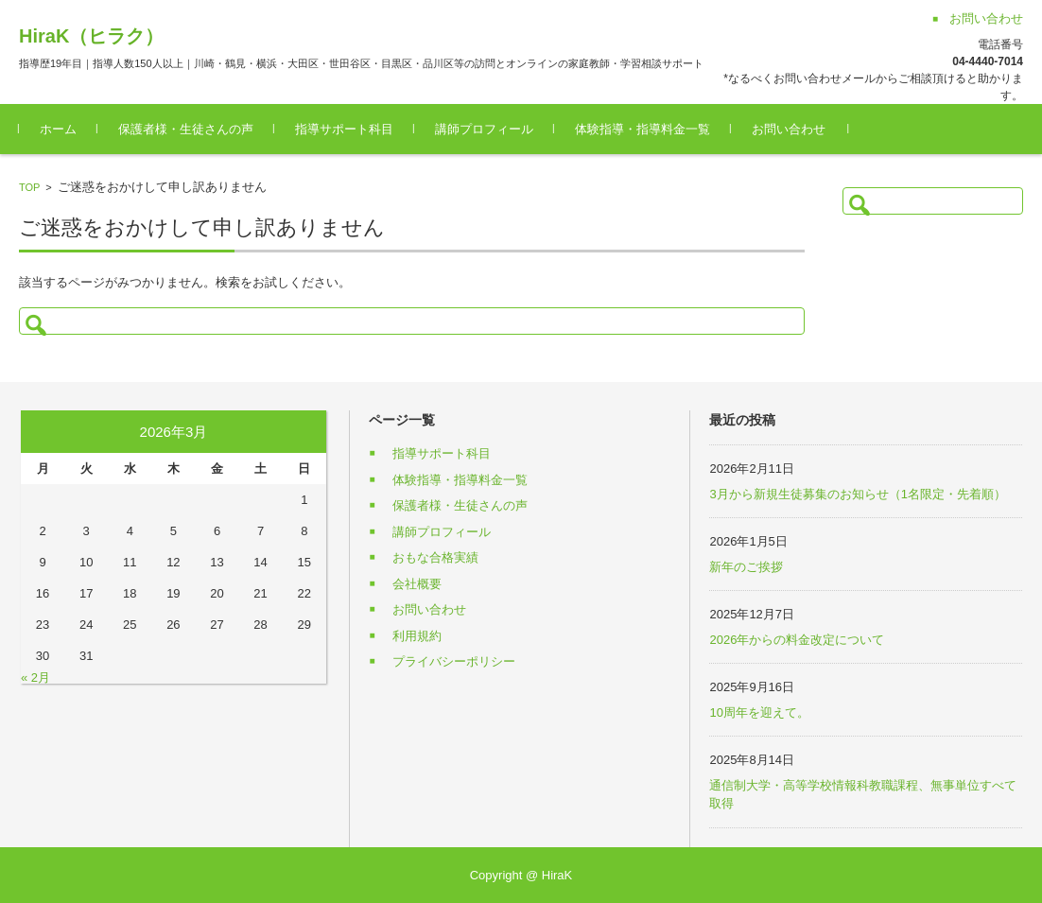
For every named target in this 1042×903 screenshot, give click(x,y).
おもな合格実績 (435, 557)
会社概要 (417, 584)
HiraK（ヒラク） (91, 36)
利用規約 (417, 636)
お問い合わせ (788, 129)
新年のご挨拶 (746, 567)
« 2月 (35, 677)
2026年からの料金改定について (796, 640)
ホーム (58, 129)
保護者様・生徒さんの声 (185, 129)
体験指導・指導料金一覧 (642, 129)
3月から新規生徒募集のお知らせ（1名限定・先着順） (857, 494)
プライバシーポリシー (453, 661)
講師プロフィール (484, 129)
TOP (29, 187)
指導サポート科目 (344, 129)
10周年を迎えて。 (758, 712)
